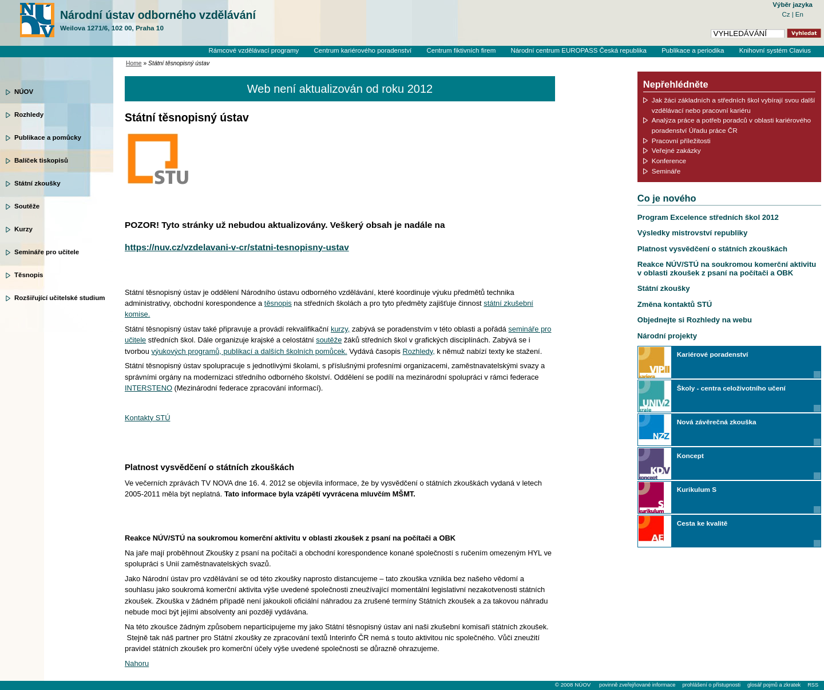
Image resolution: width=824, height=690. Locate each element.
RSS (812, 685)
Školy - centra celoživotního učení (731, 388)
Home (134, 63)
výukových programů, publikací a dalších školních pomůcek (249, 351)
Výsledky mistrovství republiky (692, 232)
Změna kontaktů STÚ (674, 304)
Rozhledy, (418, 351)
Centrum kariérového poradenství (363, 50)
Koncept (690, 455)
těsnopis (278, 303)
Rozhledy (28, 114)
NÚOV (23, 91)
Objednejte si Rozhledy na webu (694, 320)
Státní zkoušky (37, 183)
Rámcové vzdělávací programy (253, 50)
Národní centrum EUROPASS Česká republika (578, 50)
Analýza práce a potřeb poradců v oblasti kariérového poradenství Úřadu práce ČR (731, 125)
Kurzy (23, 229)
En (799, 14)
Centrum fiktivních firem (461, 50)
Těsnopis (28, 274)
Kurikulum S (696, 489)
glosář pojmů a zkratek (774, 685)
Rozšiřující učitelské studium (59, 297)
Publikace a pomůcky (47, 137)
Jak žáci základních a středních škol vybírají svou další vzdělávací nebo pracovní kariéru (733, 105)
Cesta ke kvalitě (702, 523)
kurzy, (340, 329)
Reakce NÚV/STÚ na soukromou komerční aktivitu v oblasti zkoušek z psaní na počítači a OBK (727, 268)
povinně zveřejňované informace (637, 685)
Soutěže (26, 206)
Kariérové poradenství (712, 354)
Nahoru (137, 663)
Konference (669, 160)
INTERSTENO (148, 388)
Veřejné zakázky (676, 150)
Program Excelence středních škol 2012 (708, 217)
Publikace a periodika (692, 50)
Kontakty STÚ (147, 417)
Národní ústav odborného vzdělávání (158, 21)
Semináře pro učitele (46, 252)
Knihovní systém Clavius (775, 50)
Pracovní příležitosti (681, 140)
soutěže (329, 340)
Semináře (666, 171)
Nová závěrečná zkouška (716, 421)
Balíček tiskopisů (41, 160)
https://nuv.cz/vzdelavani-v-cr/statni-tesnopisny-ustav (237, 247)
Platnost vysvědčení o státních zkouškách (712, 249)
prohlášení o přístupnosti (711, 685)
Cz (786, 14)
